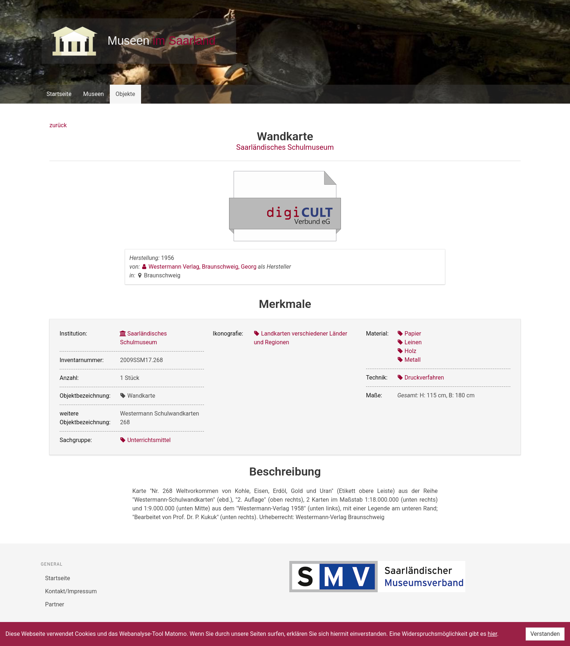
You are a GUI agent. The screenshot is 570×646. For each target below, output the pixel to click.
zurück (58, 125)
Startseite (59, 94)
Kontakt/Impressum (71, 591)
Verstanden (545, 633)
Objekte (125, 94)
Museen (93, 94)
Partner (54, 604)
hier (492, 633)
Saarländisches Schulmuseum (285, 147)
